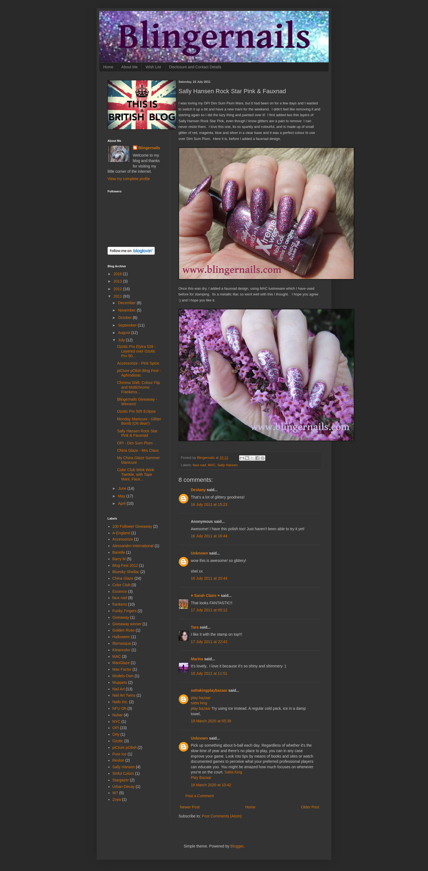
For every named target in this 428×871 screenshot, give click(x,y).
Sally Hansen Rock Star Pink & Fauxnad (137, 433)
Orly (116, 734)
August (124, 332)
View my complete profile (129, 179)
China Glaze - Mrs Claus (138, 450)
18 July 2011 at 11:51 (209, 673)
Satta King (233, 772)
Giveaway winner (127, 624)
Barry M (119, 559)
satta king (199, 703)
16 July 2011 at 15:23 (209, 504)
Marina (197, 659)
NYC (116, 721)
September (128, 325)
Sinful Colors (123, 773)
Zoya (116, 799)
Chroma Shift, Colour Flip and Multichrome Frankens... (138, 387)
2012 (118, 289)
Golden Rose (123, 630)
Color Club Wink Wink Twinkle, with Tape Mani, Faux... (135, 474)
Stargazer (120, 780)
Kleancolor (121, 650)
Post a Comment (199, 796)
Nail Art (118, 689)
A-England (121, 533)
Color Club (121, 585)
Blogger (236, 846)
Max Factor (122, 669)
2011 (118, 296)
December (127, 303)
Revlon (118, 760)
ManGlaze (121, 663)
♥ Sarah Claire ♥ (205, 595)
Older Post (310, 807)
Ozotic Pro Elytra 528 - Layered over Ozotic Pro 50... (136, 351)
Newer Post (190, 807)
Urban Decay (123, 786)
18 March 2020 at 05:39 (211, 721)
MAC (211, 465)
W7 (115, 793)
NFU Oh (119, 708)
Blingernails (149, 148)
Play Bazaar (201, 777)
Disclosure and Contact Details (195, 67)
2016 (118, 274)
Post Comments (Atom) (222, 816)
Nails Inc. (120, 702)
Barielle (118, 552)
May (122, 496)
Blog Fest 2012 (125, 565)
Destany (198, 490)
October (125, 317)
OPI (115, 728)
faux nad (199, 465)
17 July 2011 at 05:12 (209, 610)
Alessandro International (133, 546)
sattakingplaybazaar (209, 690)
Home (108, 67)
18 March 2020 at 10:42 (211, 785)
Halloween (121, 637)
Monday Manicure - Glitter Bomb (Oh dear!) (139, 421)
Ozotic (117, 741)
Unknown (199, 553)
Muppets (119, 682)
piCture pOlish (124, 747)
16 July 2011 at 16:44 (209, 536)
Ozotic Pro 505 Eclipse (136, 411)
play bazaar (200, 698)
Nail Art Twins (124, 695)
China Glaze (122, 578)
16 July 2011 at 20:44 (209, 578)
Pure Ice (119, 754)
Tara (195, 627)
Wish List (153, 67)
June (122, 488)
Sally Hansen (227, 465)
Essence (119, 591)
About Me (129, 67)
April (122, 503)
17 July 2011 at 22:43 (209, 642)
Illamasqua (121, 643)
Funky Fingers (124, 611)
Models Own (123, 676)
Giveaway (120, 617)
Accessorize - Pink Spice (138, 363)
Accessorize (122, 539)
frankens (119, 604)
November (127, 310)
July (122, 340)
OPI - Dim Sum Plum (135, 443)
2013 (118, 281)
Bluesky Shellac (125, 572)
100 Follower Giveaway (132, 526)
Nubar (117, 715)
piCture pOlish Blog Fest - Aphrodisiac (139, 372)
